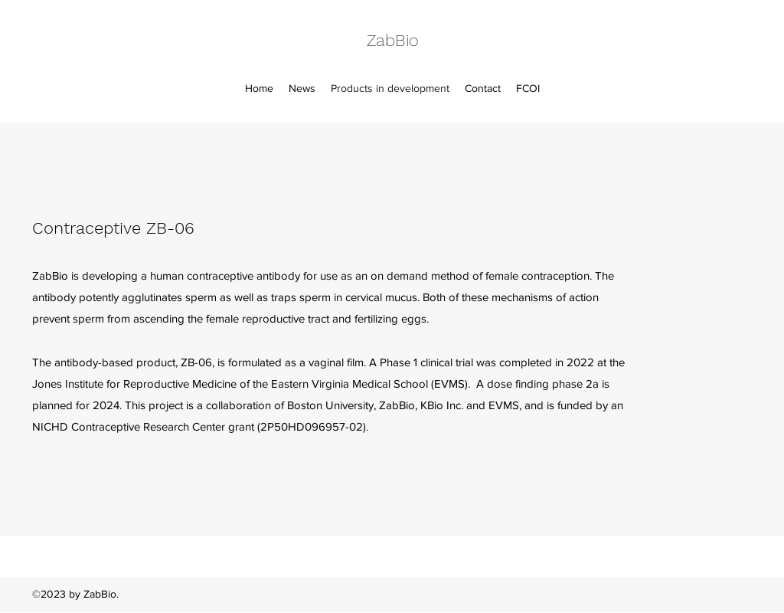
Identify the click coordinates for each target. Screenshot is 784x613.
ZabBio (393, 40)
